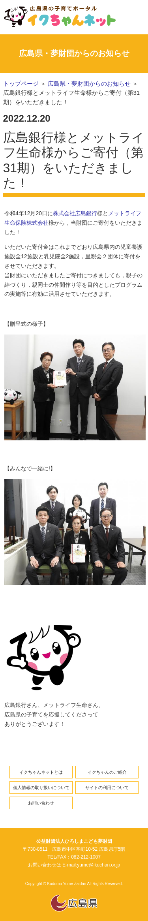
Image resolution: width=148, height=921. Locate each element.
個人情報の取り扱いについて (41, 787)
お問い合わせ (41, 803)
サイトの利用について (107, 787)
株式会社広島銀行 (75, 213)
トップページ (21, 83)
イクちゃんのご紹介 (107, 772)
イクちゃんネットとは (41, 772)
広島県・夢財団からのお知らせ (89, 83)
